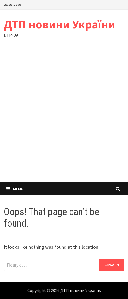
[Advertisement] (64, 115)
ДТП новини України (59, 24)
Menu (15, 188)
